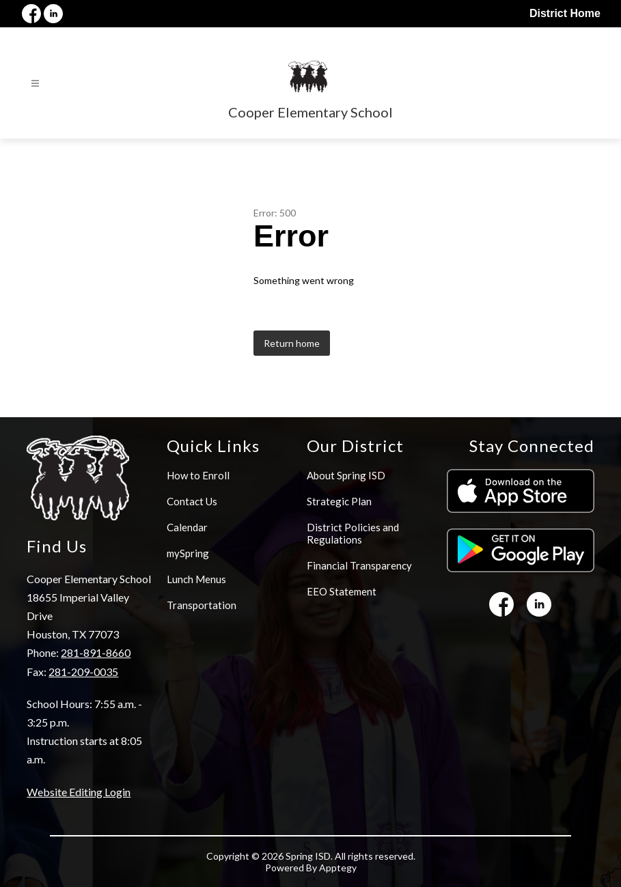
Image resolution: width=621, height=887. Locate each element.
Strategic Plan (339, 501)
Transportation (201, 605)
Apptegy (338, 867)
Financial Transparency (359, 565)
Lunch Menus (196, 579)
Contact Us (192, 501)
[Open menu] (35, 83)
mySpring (188, 553)
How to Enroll (198, 475)
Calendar (187, 527)
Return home (292, 343)
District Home (565, 13)
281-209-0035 (83, 671)
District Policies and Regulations (353, 533)
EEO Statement (341, 591)
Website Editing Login (78, 791)
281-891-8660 (95, 652)
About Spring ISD (346, 475)
